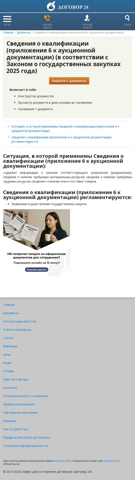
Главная (8, 32)
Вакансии (9, 421)
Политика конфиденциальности (25, 446)
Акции (7, 363)
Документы (24, 32)
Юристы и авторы (16, 379)
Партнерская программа (20, 412)
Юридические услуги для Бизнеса (26, 437)
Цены (7, 354)
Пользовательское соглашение (25, 396)
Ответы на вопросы (17, 330)
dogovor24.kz (63, 461)
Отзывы (8, 371)
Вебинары (10, 346)
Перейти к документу (69, 81)
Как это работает (15, 429)
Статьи (8, 338)
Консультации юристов (19, 321)
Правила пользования (18, 404)
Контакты (10, 388)
